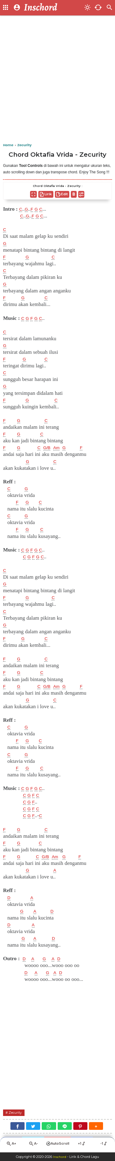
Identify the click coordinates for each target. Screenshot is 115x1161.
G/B (49, 447)
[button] (96, 1127)
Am (61, 447)
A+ (11, 1145)
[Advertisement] (57, 79)
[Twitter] (33, 1127)
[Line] (65, 1127)
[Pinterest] (80, 1127)
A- (33, 1145)
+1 (82, 1144)
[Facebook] (17, 1127)
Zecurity (17, 1113)
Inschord (59, 1157)
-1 (104, 1144)
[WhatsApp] (49, 1127)
